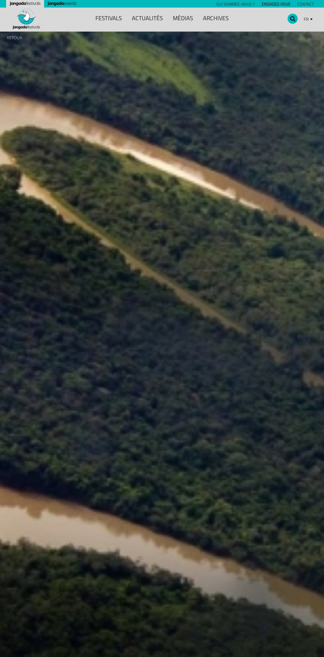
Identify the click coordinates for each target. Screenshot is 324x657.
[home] (26, 19)
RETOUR (14, 37)
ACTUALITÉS (147, 18)
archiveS (216, 18)
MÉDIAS (183, 18)
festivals (108, 18)
